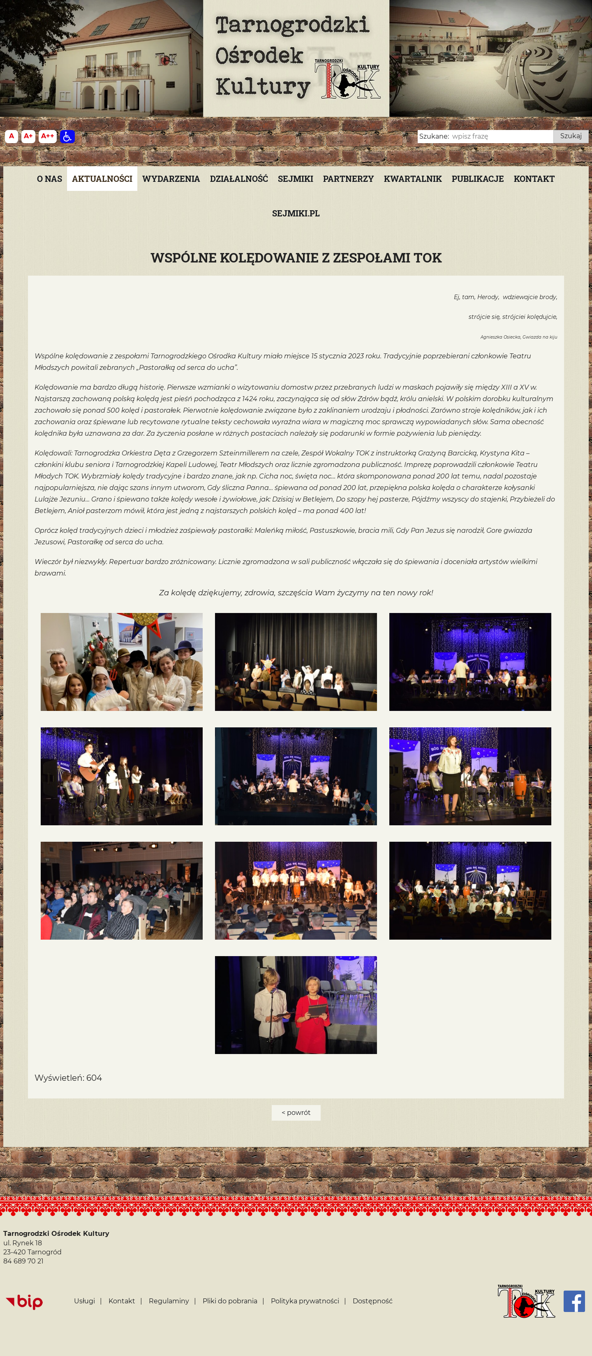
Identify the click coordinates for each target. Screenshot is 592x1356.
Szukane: (434, 136)
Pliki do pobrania (230, 1301)
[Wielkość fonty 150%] (28, 136)
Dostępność (373, 1301)
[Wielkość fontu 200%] (48, 136)
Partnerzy (348, 178)
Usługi (84, 1301)
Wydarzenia (171, 178)
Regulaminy (169, 1301)
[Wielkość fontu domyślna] (11, 136)
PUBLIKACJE (478, 178)
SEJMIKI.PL (296, 213)
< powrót (296, 1113)
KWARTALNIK (413, 178)
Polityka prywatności (305, 1301)
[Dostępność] (67, 136)
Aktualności (102, 178)
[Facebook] (574, 1301)
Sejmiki (295, 178)
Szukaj (571, 136)
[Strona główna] (527, 1301)
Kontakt (534, 178)
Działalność (239, 178)
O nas (49, 178)
